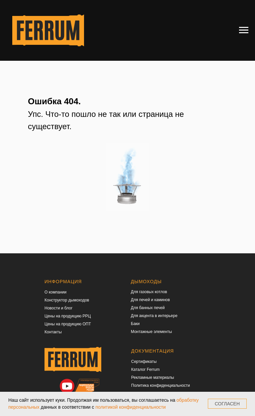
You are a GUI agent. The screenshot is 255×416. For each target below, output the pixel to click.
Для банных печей (148, 307)
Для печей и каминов (150, 299)
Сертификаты (144, 361)
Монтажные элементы (151, 331)
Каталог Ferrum (145, 369)
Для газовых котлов (149, 292)
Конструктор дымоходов (66, 300)
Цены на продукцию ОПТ (67, 324)
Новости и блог (58, 308)
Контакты (53, 332)
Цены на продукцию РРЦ (67, 316)
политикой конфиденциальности (130, 407)
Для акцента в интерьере (154, 315)
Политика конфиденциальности (160, 385)
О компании (55, 292)
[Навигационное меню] (243, 30)
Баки (135, 323)
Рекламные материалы (152, 377)
